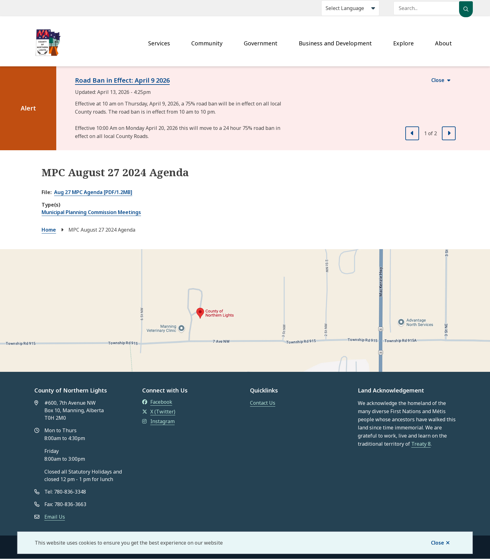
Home (49, 229)
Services (159, 43)
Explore (403, 43)
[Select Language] (350, 8)
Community (206, 43)
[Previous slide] (412, 133)
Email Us (54, 516)
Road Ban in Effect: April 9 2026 (122, 80)
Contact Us (262, 402)
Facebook (157, 401)
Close (437, 542)
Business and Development (335, 43)
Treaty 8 (421, 443)
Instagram (158, 421)
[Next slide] (449, 133)
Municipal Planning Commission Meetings (91, 212)
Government (261, 43)
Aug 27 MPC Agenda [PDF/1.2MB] (93, 192)
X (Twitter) (158, 411)
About (443, 43)
